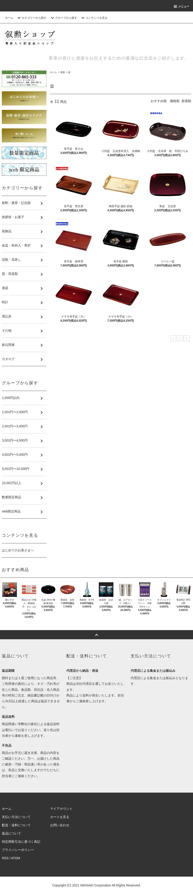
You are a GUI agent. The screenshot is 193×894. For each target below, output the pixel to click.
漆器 (62, 72)
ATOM (15, 858)
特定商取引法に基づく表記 (21, 841)
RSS (5, 858)
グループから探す (63, 17)
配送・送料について (16, 825)
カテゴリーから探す (31, 17)
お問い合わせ (59, 825)
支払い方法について (16, 817)
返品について (11, 833)
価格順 (175, 101)
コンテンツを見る (93, 17)
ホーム (9, 17)
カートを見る (59, 817)
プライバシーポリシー (18, 850)
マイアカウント (61, 808)
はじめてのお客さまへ (18, 550)
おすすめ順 (159, 101)
